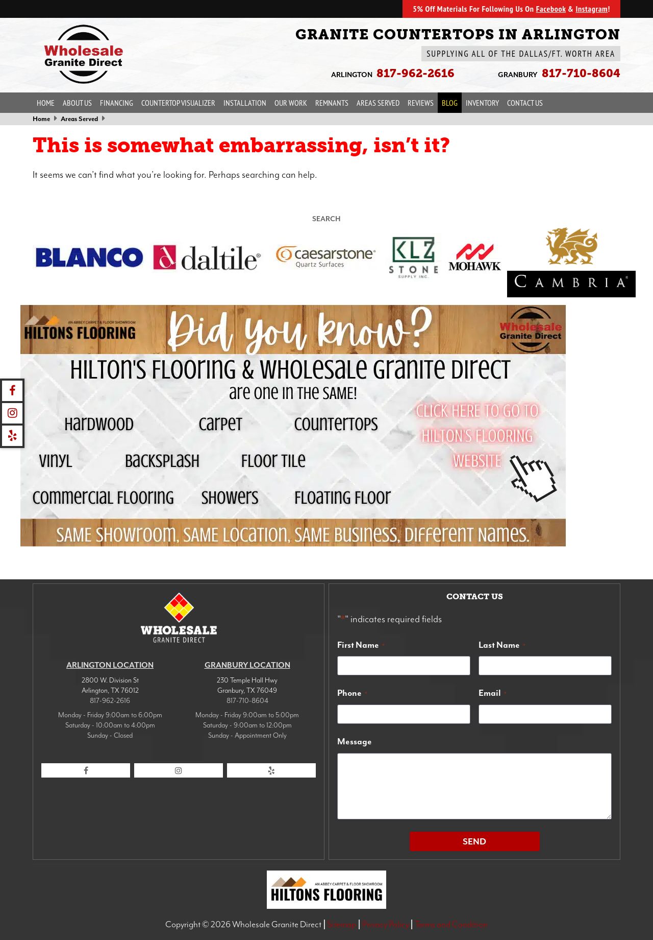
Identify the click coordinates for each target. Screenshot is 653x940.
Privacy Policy (385, 924)
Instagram (591, 9)
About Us (77, 103)
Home (46, 103)
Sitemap (341, 924)
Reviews (421, 103)
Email (493, 692)
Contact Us (525, 103)
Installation (244, 103)
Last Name (502, 644)
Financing (116, 103)
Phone (352, 692)
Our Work (290, 103)
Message (354, 741)
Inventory (482, 103)
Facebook (551, 9)
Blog (450, 103)
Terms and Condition (451, 924)
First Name (361, 644)
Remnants (331, 103)
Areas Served (378, 103)
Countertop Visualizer (178, 103)
